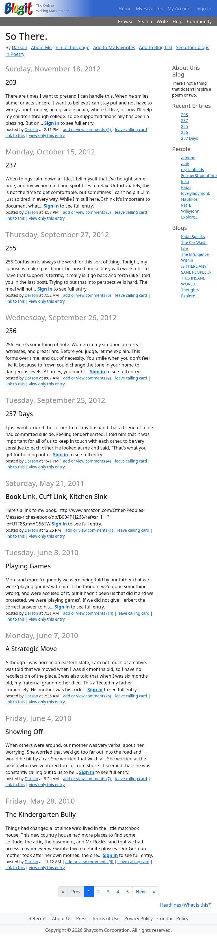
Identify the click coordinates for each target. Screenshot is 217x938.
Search (145, 21)
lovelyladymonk (195, 193)
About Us (61, 918)
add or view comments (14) (88, 613)
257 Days (189, 138)
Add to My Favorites (114, 47)
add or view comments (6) (87, 295)
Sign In (204, 8)
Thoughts (190, 290)
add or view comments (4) (87, 461)
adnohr (188, 157)
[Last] (154, 891)
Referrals (38, 918)
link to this (15, 135)
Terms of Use (106, 918)
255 (184, 126)
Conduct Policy (172, 918)
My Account (179, 8)
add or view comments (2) (87, 129)
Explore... (189, 217)
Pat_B (186, 205)
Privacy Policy (138, 918)
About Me (41, 47)
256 (184, 132)
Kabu (186, 187)
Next (141, 892)
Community (199, 21)
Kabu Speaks (193, 236)
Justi (185, 181)
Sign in (51, 123)
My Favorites (149, 8)
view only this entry (47, 135)
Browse (125, 21)
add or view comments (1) (89, 530)
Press (81, 918)
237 (184, 120)
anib (185, 163)
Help (178, 21)
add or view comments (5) (87, 212)
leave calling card (131, 129)
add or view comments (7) (87, 778)
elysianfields (192, 169)
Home (125, 8)
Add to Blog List (155, 47)
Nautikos (189, 199)
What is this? (197, 905)
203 (184, 114)
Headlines (170, 905)
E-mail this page (73, 47)
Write (162, 21)
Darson (19, 47)
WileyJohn (190, 211)
